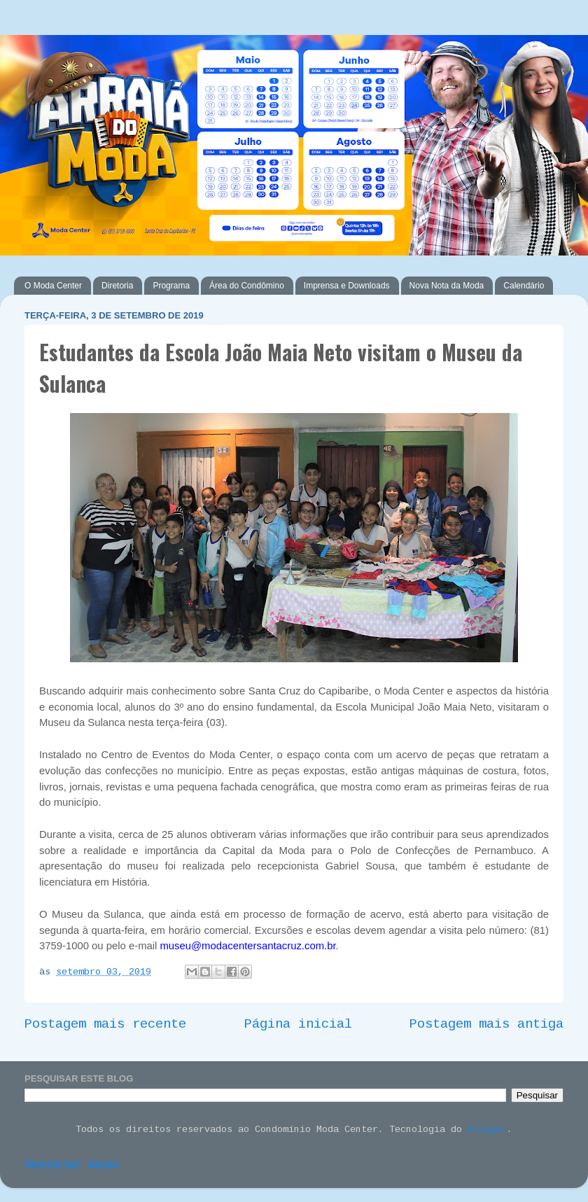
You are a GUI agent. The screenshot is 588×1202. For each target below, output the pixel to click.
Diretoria (117, 286)
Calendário (523, 286)
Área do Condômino (246, 286)
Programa (171, 286)
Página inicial (298, 1024)
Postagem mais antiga (487, 1024)
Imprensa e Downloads (347, 286)
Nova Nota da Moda (447, 286)
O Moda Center (53, 286)
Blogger (487, 1130)
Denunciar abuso (71, 1165)
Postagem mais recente (105, 1024)
